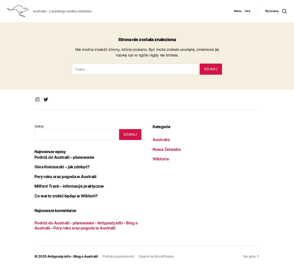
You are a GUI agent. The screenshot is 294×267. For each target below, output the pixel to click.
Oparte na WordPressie (156, 256)
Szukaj (38, 126)
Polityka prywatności (118, 256)
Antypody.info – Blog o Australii (72, 256)
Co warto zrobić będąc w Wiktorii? (66, 196)
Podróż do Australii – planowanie (64, 157)
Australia (161, 139)
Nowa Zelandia (167, 149)
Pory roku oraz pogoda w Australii (65, 176)
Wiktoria (161, 159)
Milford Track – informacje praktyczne (69, 186)
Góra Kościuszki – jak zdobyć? (62, 167)
